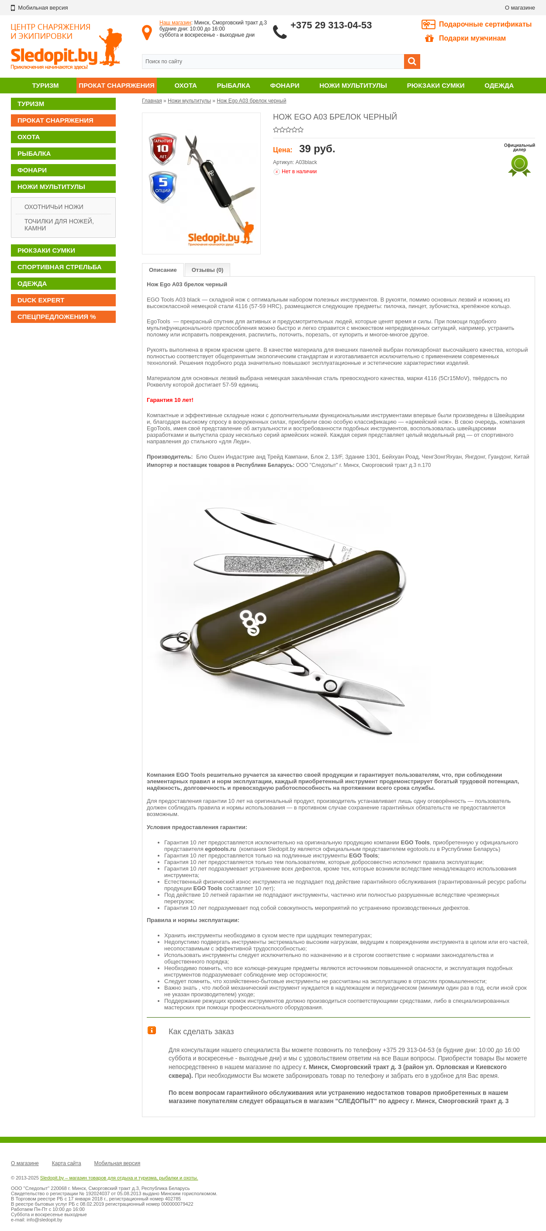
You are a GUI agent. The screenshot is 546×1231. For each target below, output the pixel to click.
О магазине (520, 7)
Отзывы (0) (208, 270)
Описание (163, 270)
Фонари (285, 85)
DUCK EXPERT (41, 300)
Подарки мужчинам (465, 38)
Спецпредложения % (56, 316)
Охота (186, 85)
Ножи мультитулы (353, 85)
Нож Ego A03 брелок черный (251, 101)
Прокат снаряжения (117, 85)
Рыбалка (233, 85)
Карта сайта (66, 1163)
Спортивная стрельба (59, 267)
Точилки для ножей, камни (59, 225)
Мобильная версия (117, 1163)
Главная (152, 101)
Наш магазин (175, 23)
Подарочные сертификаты (485, 24)
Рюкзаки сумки (436, 85)
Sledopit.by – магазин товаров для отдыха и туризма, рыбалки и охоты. (119, 1177)
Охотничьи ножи (53, 206)
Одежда (499, 85)
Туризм (45, 85)
